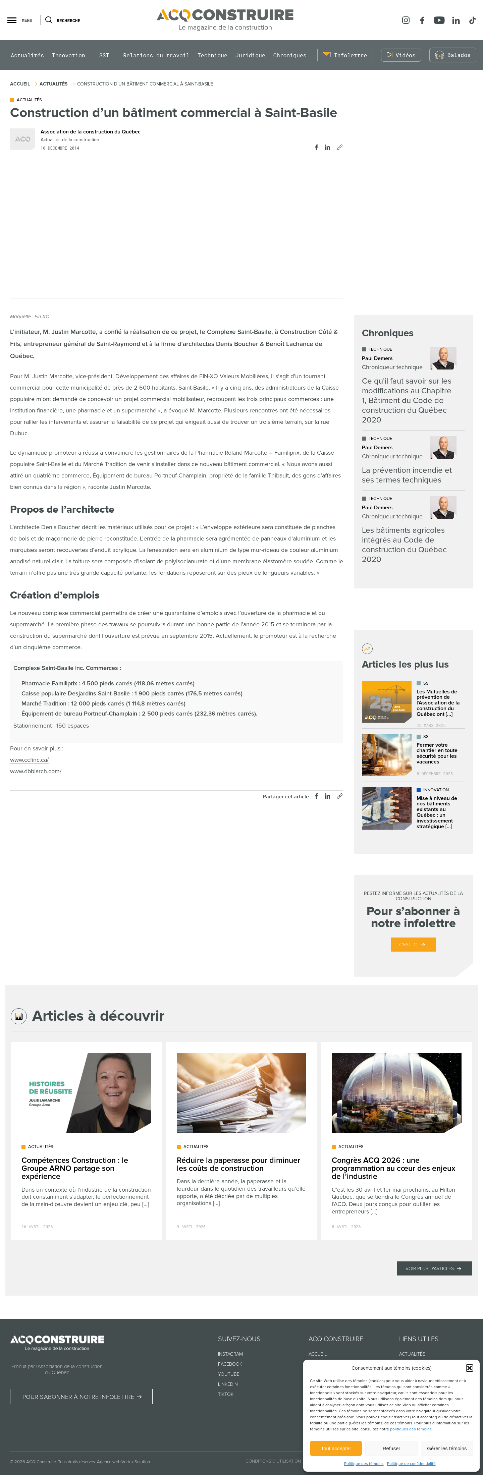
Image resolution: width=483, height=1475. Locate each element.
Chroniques (290, 55)
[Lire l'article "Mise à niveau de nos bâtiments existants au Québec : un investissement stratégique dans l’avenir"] (413, 808)
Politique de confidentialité (411, 1463)
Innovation (68, 55)
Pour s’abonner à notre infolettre (78, 1397)
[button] (469, 1368)
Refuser (391, 1448)
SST (104, 55)
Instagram (230, 1354)
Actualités (27, 55)
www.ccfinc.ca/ (29, 759)
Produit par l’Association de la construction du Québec (57, 1369)
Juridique (250, 55)
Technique (212, 55)
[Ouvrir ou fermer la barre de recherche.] (48, 20)
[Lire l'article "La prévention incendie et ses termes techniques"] (409, 460)
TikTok (225, 1394)
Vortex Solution (135, 1462)
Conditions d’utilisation (273, 1461)
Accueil (318, 1354)
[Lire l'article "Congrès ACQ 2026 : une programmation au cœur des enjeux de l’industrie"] (397, 1141)
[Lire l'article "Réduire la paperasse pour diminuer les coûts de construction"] (242, 1141)
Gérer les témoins (447, 1448)
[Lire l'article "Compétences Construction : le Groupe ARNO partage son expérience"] (86, 1141)
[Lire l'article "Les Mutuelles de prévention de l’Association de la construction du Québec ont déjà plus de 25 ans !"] (413, 702)
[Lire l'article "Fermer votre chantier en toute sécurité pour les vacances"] (413, 755)
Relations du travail (156, 55)
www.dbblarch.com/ (35, 771)
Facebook (230, 1364)
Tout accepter (336, 1448)
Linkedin (228, 1384)
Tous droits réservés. (77, 1462)
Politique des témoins (364, 1463)
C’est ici (408, 945)
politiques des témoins (411, 1429)
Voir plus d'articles (430, 1268)
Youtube (228, 1374)
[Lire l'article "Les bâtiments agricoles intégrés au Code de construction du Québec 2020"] (409, 530)
